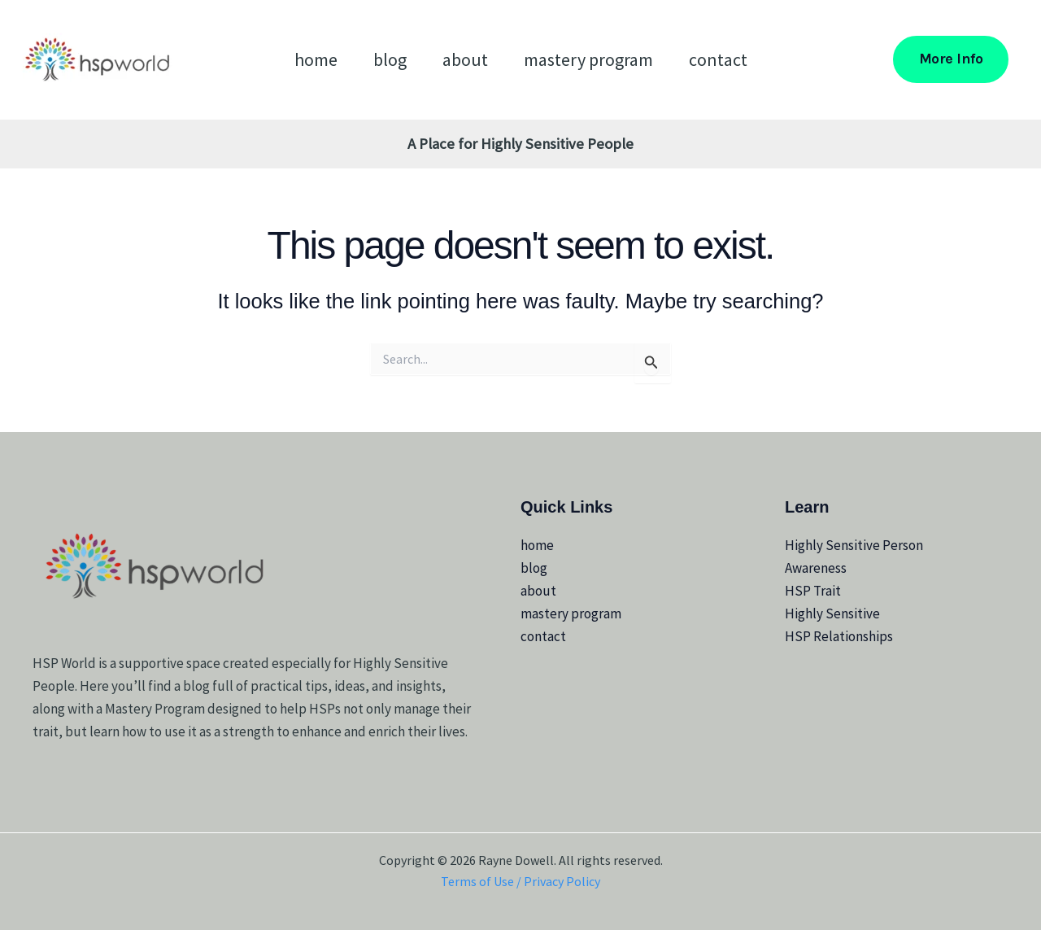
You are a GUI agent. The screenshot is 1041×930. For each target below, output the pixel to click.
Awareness (816, 568)
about (465, 59)
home (316, 59)
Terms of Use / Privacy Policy (520, 881)
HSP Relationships (839, 636)
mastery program (588, 59)
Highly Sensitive (832, 613)
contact (718, 59)
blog (390, 59)
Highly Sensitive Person (854, 545)
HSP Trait (813, 591)
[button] (951, 59)
